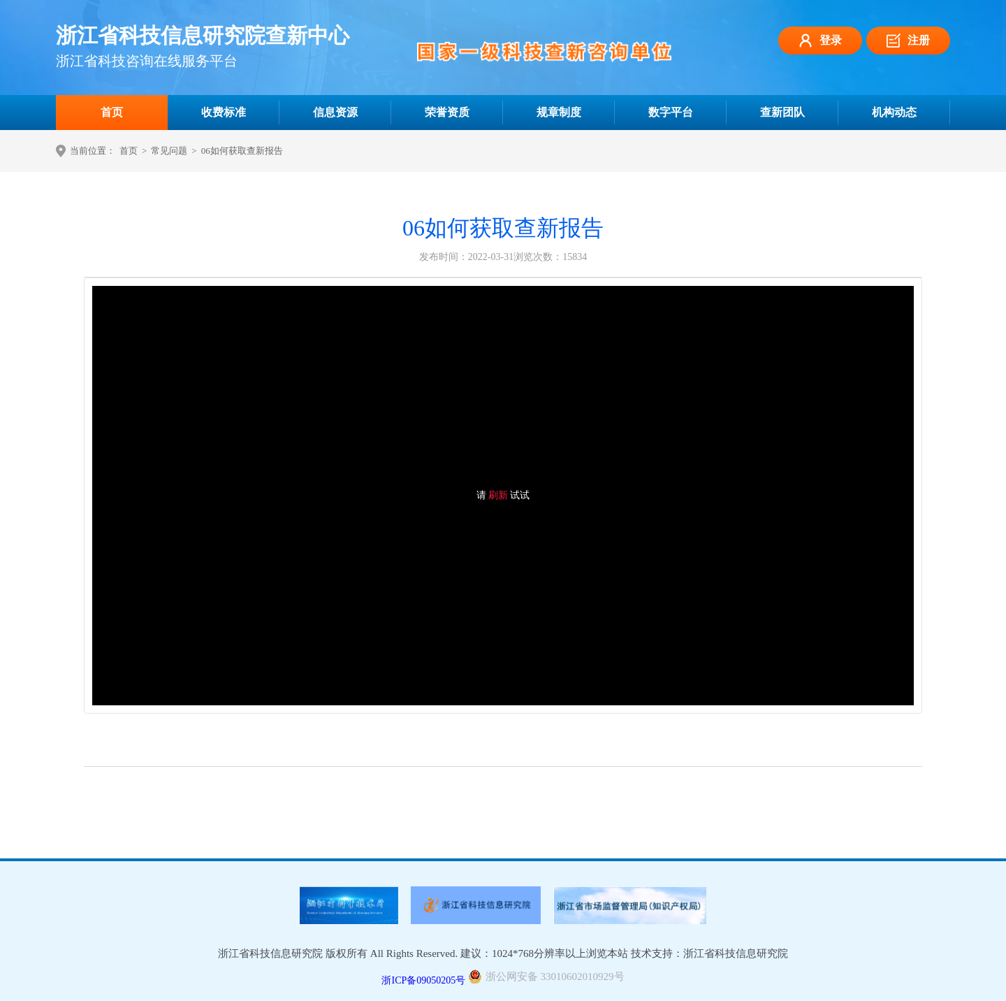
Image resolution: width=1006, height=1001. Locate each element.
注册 (908, 41)
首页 (112, 112)
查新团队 (782, 112)
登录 (820, 41)
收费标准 (223, 112)
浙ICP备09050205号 (423, 980)
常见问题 (169, 150)
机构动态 (894, 112)
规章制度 (559, 112)
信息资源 (335, 112)
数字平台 (670, 112)
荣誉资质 (447, 112)
